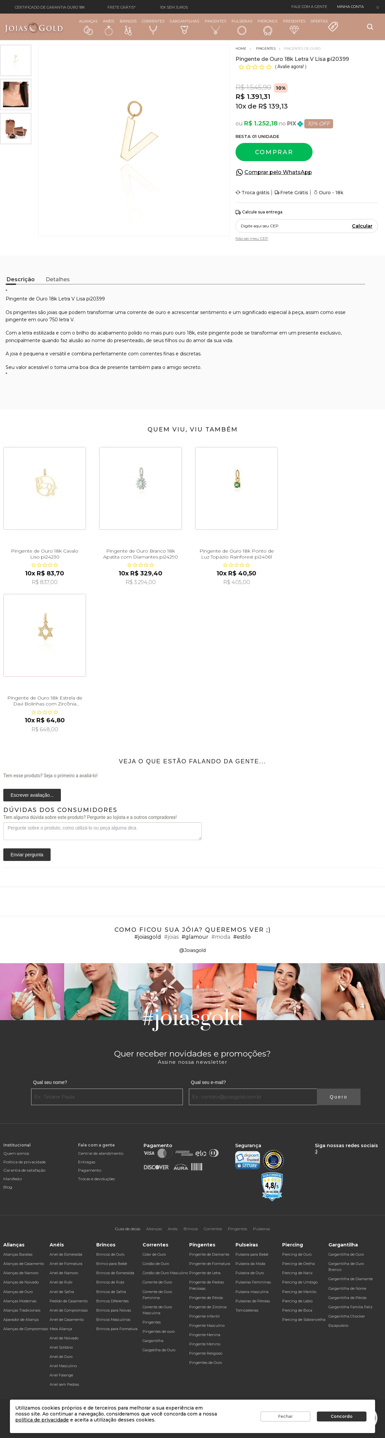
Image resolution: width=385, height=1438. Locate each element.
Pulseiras (242, 27)
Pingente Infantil (204, 1316)
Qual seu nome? (50, 1082)
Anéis (108, 27)
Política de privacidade (24, 1161)
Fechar (285, 1416)
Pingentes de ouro (159, 1331)
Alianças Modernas (19, 1301)
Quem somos (16, 1153)
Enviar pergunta (27, 854)
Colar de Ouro (154, 1254)
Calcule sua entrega (258, 212)
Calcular (362, 226)
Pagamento (89, 1170)
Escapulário (338, 1325)
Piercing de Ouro (297, 1254)
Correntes (153, 26)
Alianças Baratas (17, 1254)
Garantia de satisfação (24, 1170)
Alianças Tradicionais (21, 1310)
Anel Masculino (63, 1366)
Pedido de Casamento (69, 1301)
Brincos (128, 27)
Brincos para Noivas (113, 1310)
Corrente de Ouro (157, 1282)
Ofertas (324, 25)
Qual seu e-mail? (208, 1082)
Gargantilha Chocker (346, 1316)
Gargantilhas (184, 26)
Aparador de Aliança (21, 1319)
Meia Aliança (61, 1328)
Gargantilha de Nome (347, 1288)
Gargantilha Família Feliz (350, 1307)
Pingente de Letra (205, 1273)
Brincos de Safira (111, 1291)
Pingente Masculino (207, 1325)
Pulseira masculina (252, 1291)
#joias (171, 937)
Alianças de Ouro (18, 1291)
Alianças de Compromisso (25, 1328)
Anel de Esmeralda (66, 1254)
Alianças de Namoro (20, 1273)
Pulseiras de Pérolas (252, 1301)
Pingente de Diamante (209, 1254)
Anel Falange (61, 1375)
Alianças (88, 27)
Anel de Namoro (64, 1273)
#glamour (195, 937)
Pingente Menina (204, 1334)
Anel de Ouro (61, 1356)
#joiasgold (147, 937)
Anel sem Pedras (64, 1384)
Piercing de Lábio (297, 1301)
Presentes (294, 26)
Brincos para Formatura (117, 1328)
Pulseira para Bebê (251, 1254)
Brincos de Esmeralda (115, 1273)
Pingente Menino (204, 1344)
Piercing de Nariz (297, 1273)
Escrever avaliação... (32, 795)
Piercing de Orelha (298, 1263)
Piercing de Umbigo (300, 1282)
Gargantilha (153, 1340)
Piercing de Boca (297, 1310)
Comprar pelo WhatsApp (278, 172)
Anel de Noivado (64, 1338)
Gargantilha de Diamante (350, 1279)
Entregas (86, 1161)
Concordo (342, 1416)
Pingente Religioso (205, 1353)
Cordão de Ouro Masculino (165, 1273)
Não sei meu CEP (251, 238)
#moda (220, 937)
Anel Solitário (61, 1347)
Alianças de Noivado (21, 1282)
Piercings (268, 27)
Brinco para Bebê (111, 1263)
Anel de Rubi (61, 1282)
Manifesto (12, 1178)
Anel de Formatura (66, 1263)
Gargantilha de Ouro (346, 1254)
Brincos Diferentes (112, 1301)
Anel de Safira (62, 1291)
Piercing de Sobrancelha (303, 1319)
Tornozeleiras (246, 1310)
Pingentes (215, 26)
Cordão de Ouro (156, 1263)
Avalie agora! (291, 66)
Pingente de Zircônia (208, 1307)
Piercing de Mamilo (299, 1291)
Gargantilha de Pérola (347, 1297)
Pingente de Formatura (209, 1263)
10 (240, 106)
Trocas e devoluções (96, 1178)
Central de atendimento (100, 1153)
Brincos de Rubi (110, 1282)
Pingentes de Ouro (205, 1362)
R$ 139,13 (273, 106)
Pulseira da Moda (250, 1263)
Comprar (274, 152)
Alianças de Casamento (23, 1263)
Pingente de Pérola (206, 1297)
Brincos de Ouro (110, 1254)
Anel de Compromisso (69, 1310)
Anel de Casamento (67, 1319)
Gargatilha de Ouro (159, 1350)
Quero (339, 1097)
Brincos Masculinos (113, 1319)
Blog (7, 1187)
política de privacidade (42, 1420)
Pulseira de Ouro (249, 1273)
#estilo (242, 937)
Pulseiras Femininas (253, 1282)
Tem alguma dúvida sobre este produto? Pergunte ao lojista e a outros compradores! (90, 817)
